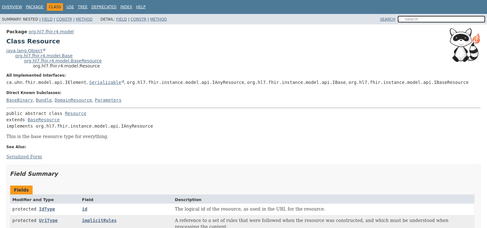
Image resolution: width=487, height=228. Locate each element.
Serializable (105, 82)
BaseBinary (19, 100)
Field (47, 19)
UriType (48, 220)
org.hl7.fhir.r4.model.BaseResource (63, 60)
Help (141, 7)
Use (70, 7)
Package (34, 7)
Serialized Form (24, 156)
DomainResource (73, 100)
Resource (75, 113)
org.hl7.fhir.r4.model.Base (43, 55)
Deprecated (104, 7)
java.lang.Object (24, 50)
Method (84, 19)
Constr (64, 19)
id (84, 209)
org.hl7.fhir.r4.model (51, 31)
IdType (47, 209)
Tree (83, 7)
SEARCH (388, 19)
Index (126, 7)
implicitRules (99, 220)
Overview (12, 7)
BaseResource (43, 119)
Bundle (44, 100)
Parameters (108, 100)
